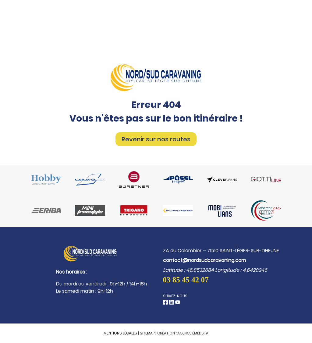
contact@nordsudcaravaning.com (204, 260)
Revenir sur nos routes (156, 139)
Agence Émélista (192, 333)
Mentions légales (120, 333)
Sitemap (147, 333)
